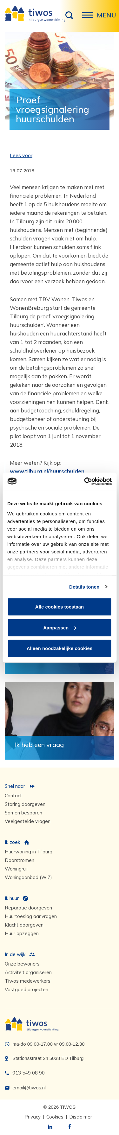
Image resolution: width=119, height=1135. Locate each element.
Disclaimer (80, 1117)
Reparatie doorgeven (28, 908)
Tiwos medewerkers (27, 981)
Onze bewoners (22, 964)
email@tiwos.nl (29, 1088)
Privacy (32, 1117)
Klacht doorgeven (24, 925)
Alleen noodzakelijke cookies (60, 648)
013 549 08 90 (28, 1073)
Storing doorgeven (25, 804)
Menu (89, 18)
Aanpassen (59, 627)
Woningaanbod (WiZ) (28, 877)
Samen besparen (23, 813)
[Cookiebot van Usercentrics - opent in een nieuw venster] (85, 481)
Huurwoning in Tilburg (28, 852)
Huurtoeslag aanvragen (31, 916)
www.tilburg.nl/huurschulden (47, 471)
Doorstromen (19, 860)
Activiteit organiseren (28, 972)
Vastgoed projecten (26, 989)
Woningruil (16, 869)
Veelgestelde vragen (27, 821)
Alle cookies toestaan (59, 606)
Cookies (54, 1117)
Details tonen (84, 586)
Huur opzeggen (22, 933)
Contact (13, 796)
